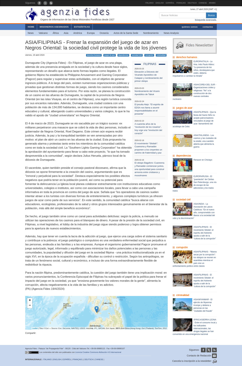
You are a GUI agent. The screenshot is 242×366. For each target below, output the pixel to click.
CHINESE (203, 3)
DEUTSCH (192, 3)
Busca (211, 15)
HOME (31, 27)
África (56, 33)
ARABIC (212, 3)
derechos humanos (94, 55)
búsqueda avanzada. (206, 20)
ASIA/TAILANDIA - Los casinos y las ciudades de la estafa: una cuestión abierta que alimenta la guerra (205, 141)
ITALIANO (149, 3)
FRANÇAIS (181, 3)
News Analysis (171, 33)
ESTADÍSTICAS (82, 27)
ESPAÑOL (170, 3)
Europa (91, 33)
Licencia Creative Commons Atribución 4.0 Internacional (98, 352)
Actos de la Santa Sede (126, 33)
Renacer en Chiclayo (203, 160)
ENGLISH (160, 3)
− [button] (30, 305)
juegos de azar (109, 55)
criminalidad (161, 55)
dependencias (123, 55)
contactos (208, 27)
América (77, 33)
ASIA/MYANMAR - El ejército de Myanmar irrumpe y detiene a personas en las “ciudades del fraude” (203, 305)
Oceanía (104, 33)
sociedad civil (137, 55)
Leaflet (35, 328)
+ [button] (30, 300)
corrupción (149, 55)
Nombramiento (151, 33)
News (31, 33)
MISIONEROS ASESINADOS (54, 27)
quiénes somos (190, 27)
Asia (66, 33)
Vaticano (43, 33)
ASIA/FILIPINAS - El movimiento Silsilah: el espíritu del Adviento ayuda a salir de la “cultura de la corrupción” (205, 233)
